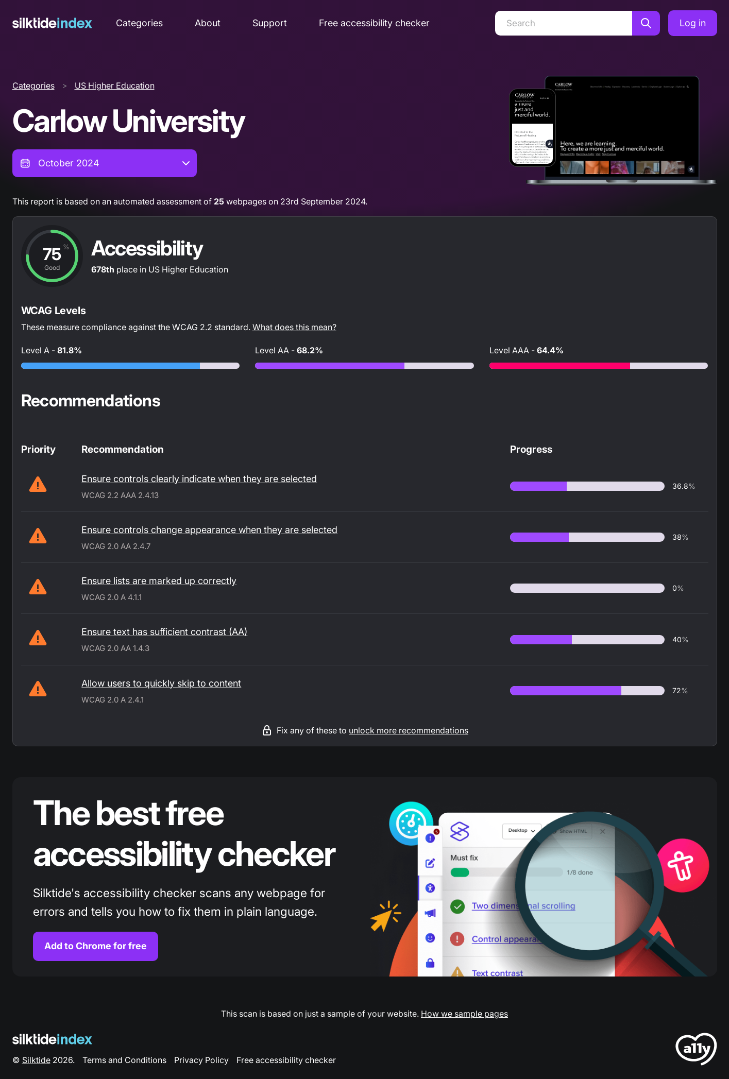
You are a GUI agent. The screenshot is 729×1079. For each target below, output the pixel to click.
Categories (139, 23)
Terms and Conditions (124, 1060)
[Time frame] (104, 163)
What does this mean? (294, 327)
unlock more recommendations (408, 730)
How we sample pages (464, 1013)
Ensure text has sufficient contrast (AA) (164, 631)
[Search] (563, 23)
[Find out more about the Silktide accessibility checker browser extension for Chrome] (364, 877)
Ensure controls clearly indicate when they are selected (199, 478)
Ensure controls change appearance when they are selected (209, 529)
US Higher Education (115, 85)
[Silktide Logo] (52, 1039)
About (208, 23)
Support (269, 23)
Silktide (36, 1060)
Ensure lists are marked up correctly (158, 580)
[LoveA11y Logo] (696, 1051)
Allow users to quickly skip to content (161, 683)
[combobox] (104, 163)
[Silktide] (52, 23)
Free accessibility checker (374, 23)
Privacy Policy (201, 1060)
